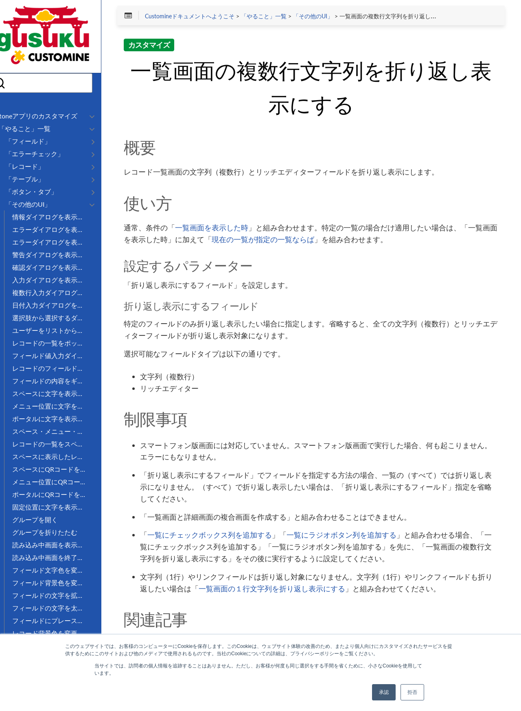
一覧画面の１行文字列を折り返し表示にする (318, 589)
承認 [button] (384, 692)
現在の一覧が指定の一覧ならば (324, 240)
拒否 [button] (412, 692)
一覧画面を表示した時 (236, 229)
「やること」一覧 (288, 17)
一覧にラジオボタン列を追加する (366, 536)
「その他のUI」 (337, 17)
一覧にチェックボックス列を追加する (234, 536)
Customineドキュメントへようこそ (213, 17)
